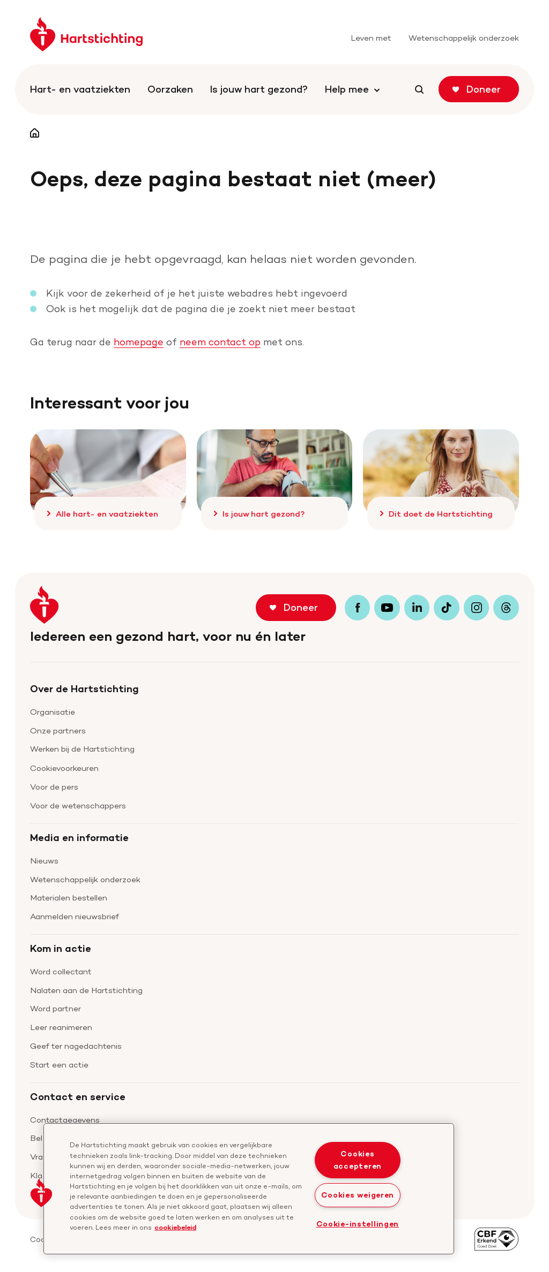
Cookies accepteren (357, 1160)
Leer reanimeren (61, 1027)
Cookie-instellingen (357, 1224)
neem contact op (220, 341)
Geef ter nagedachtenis (76, 1046)
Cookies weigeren (358, 1195)
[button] (41, 1193)
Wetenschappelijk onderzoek (85, 879)
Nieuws (44, 860)
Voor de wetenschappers (78, 805)
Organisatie (52, 712)
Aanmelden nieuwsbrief (74, 916)
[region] (249, 1189)
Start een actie (59, 1064)
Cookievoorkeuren (64, 768)
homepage (139, 341)
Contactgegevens (65, 1120)
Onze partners (58, 730)
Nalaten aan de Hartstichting (86, 990)
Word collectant (61, 971)
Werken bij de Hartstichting (82, 749)
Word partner (55, 1008)
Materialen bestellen (68, 897)
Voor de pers (54, 787)
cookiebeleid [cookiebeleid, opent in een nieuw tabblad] (175, 1226)
